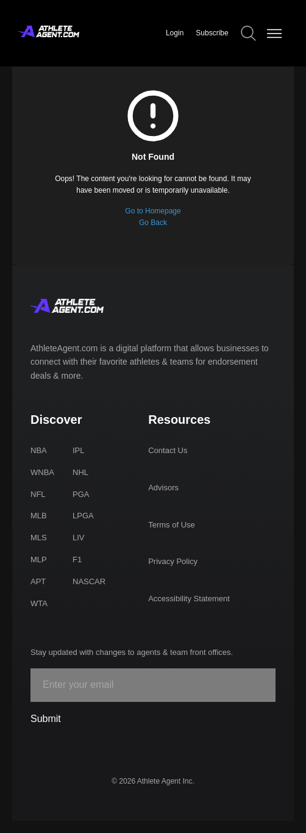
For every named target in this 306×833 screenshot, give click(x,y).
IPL (79, 450)
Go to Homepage (152, 211)
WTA (39, 603)
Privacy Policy (172, 561)
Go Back (153, 222)
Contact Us (167, 450)
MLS (38, 537)
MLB (38, 515)
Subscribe (212, 33)
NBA (38, 450)
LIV (79, 537)
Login (174, 33)
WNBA (42, 472)
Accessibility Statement (189, 598)
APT (38, 581)
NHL (80, 472)
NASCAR (89, 581)
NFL (38, 494)
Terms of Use (171, 524)
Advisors (163, 487)
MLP (38, 559)
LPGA (83, 515)
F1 (77, 559)
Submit (45, 718)
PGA (81, 494)
